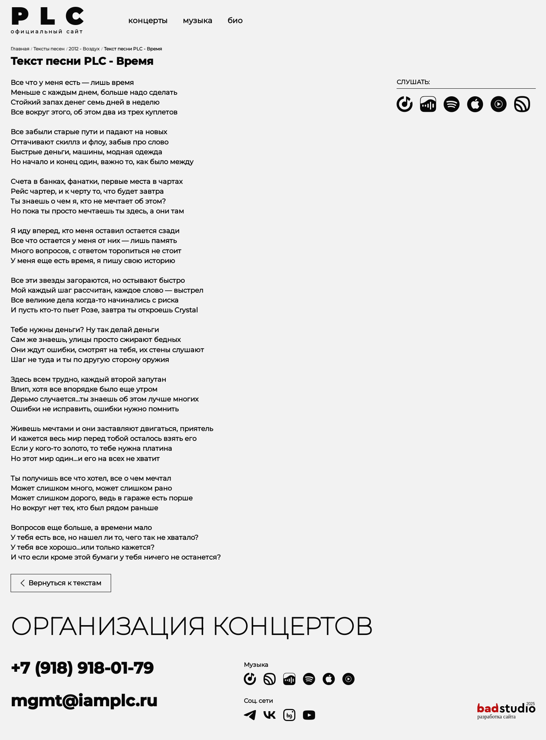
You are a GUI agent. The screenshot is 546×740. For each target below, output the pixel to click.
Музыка (197, 20)
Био (235, 20)
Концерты (148, 20)
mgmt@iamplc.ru (84, 700)
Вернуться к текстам (60, 583)
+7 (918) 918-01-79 (82, 668)
